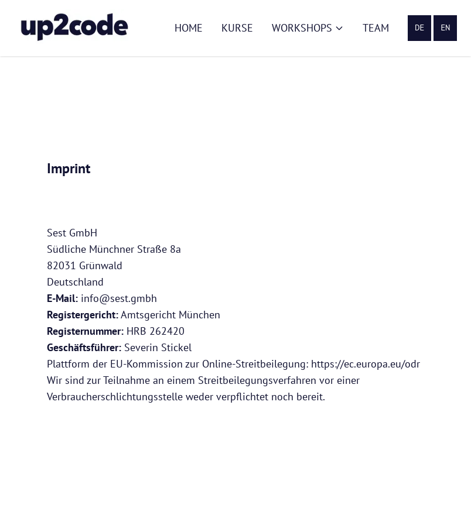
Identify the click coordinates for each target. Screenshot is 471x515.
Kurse (237, 28)
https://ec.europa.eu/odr (365, 363)
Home (189, 28)
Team (376, 28)
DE (419, 27)
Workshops (308, 28)
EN (445, 27)
